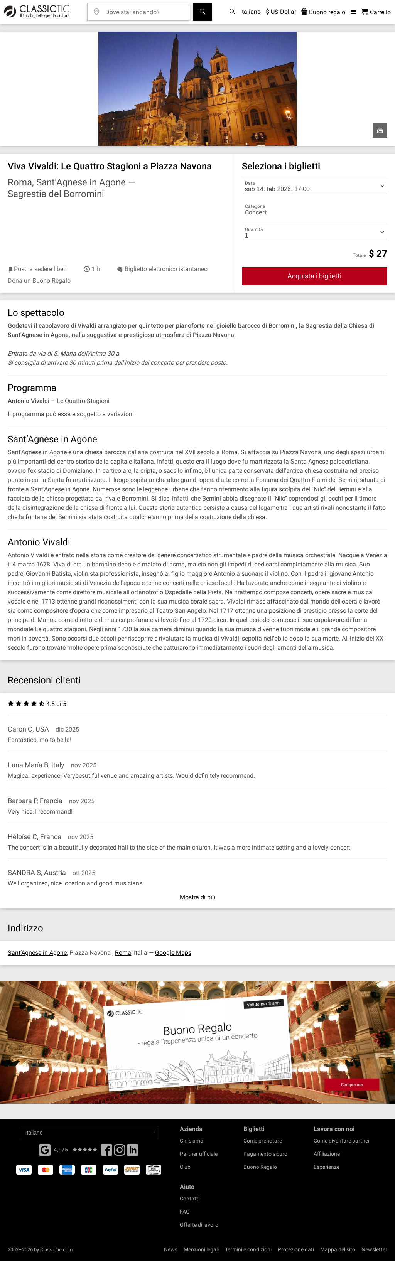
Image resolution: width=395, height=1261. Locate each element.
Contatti (189, 1198)
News (170, 1249)
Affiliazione (327, 1154)
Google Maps (173, 952)
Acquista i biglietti (314, 276)
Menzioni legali (201, 1249)
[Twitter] (119, 1152)
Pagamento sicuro (265, 1154)
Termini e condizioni (248, 1249)
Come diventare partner (342, 1141)
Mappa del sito (337, 1249)
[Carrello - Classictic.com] (376, 12)
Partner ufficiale (199, 1154)
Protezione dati (296, 1249)
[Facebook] (45, 1149)
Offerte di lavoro (199, 1225)
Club (185, 1167)
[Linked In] (132, 1152)
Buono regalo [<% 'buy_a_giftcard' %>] (323, 12)
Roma (123, 952)
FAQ (185, 1212)
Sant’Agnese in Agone (37, 952)
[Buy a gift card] (197, 1042)
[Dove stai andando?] (144, 9)
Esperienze (326, 1167)
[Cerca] (202, 12)
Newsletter (374, 1249)
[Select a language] (89, 1132)
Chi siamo (191, 1141)
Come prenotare (262, 1141)
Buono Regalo (260, 1167)
